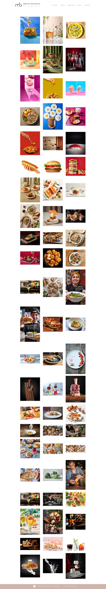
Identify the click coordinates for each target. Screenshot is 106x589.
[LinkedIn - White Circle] (34, 586)
